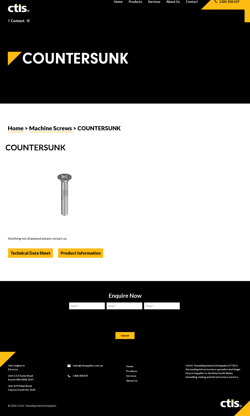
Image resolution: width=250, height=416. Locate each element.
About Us (173, 8)
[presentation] (125, 318)
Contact (192, 8)
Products (135, 8)
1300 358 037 (226, 8)
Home (118, 8)
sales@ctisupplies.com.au (85, 365)
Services (154, 8)
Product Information (81, 253)
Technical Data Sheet (30, 253)
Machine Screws (50, 128)
